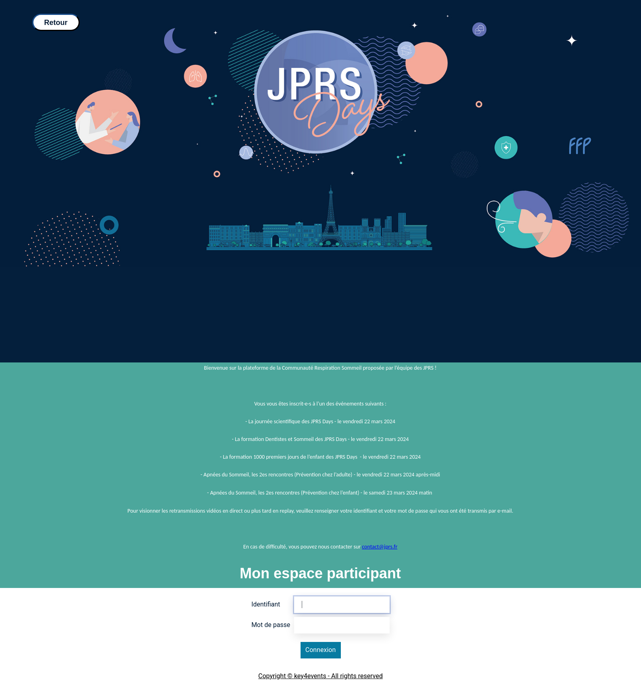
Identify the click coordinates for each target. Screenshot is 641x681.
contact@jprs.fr (379, 546)
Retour (56, 23)
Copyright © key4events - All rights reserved (320, 676)
